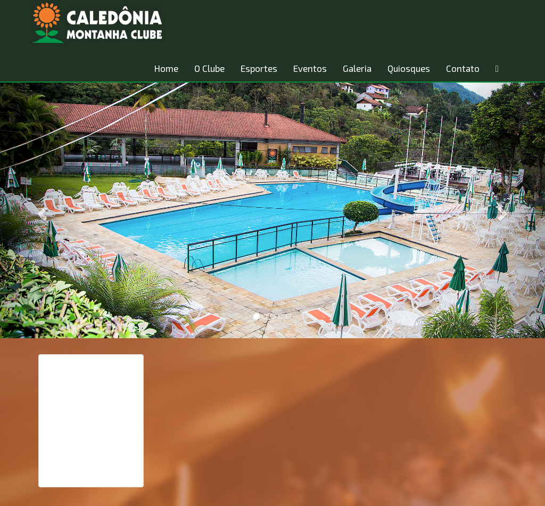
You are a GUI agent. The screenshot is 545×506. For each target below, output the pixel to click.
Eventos (310, 68)
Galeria (357, 68)
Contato (463, 68)
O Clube (209, 68)
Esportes (259, 68)
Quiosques (408, 68)
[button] (41, 210)
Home (166, 68)
